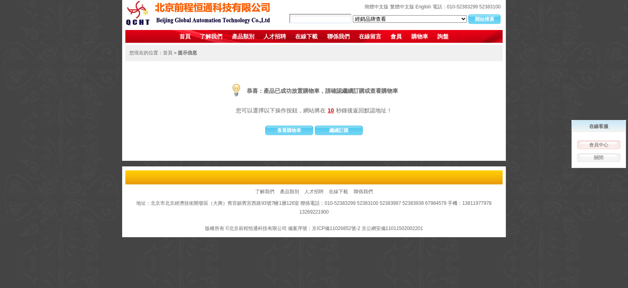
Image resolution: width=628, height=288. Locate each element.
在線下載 (306, 36)
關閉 (599, 157)
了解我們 (211, 36)
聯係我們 (338, 36)
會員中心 (598, 145)
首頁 (185, 36)
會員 (396, 36)
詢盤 (443, 36)
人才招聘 (275, 36)
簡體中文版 (376, 7)
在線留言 (370, 36)
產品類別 (243, 36)
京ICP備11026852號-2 (336, 228)
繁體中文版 (402, 7)
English (423, 7)
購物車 (419, 36)
